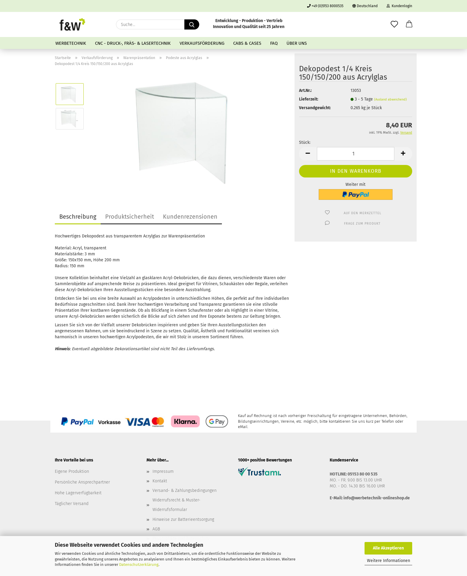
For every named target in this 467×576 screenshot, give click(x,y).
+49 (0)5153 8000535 (325, 6)
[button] (409, 24)
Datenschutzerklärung (138, 564)
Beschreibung (77, 216)
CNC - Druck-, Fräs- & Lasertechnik (133, 43)
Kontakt (159, 481)
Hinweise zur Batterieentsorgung (183, 519)
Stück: (304, 142)
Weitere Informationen (388, 560)
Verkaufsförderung (202, 43)
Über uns (297, 43)
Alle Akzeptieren (388, 548)
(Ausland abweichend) (390, 99)
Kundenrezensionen (190, 216)
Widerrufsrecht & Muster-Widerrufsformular (176, 505)
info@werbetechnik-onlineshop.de (376, 498)
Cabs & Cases (247, 43)
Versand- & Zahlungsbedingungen (184, 490)
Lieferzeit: (308, 99)
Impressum (163, 471)
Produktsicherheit (129, 216)
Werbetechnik (70, 43)
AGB (156, 529)
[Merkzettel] (394, 24)
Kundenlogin (399, 6)
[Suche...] (191, 24)
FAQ (274, 43)
